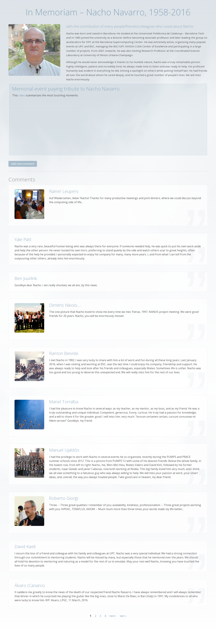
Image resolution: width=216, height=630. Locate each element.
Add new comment (22, 164)
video (21, 95)
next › (112, 616)
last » (123, 616)
